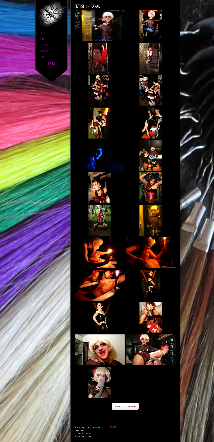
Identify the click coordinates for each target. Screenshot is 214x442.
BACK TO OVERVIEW (125, 406)
